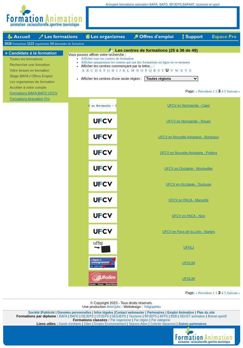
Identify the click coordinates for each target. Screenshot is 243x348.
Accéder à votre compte (27, 87)
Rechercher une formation (29, 65)
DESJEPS (119, 316)
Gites (87, 324)
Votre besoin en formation (29, 70)
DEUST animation (192, 316)
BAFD (74, 316)
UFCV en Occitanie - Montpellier (189, 168)
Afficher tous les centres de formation (107, 58)
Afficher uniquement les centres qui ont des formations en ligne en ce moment (135, 62)
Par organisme (120, 320)
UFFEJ (188, 247)
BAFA (63, 316)
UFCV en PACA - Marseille (189, 200)
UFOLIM (188, 263)
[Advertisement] (163, 17)
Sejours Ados (138, 324)
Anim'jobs (114, 307)
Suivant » (233, 91)
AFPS (163, 316)
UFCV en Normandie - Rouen (188, 121)
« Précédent (204, 91)
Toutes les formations (25, 59)
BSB (174, 316)
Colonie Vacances (163, 324)
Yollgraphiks (152, 307)
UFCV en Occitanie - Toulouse (188, 184)
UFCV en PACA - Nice (188, 216)
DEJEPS (87, 316)
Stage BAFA (18, 76)
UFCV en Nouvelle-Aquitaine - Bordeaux (188, 137)
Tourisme (135, 316)
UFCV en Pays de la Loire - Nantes (188, 231)
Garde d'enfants (70, 324)
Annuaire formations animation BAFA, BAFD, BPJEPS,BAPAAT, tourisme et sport (163, 4)
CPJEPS (103, 316)
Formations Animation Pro (29, 99)
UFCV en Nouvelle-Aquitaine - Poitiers (188, 153)
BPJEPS (151, 316)
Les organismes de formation (31, 82)
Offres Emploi (42, 76)
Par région (141, 320)
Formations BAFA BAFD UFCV (33, 93)
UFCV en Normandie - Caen (188, 105)
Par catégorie (160, 320)
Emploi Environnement (110, 324)
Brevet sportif (217, 316)
